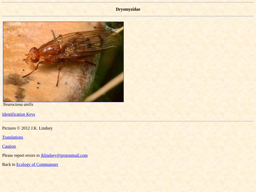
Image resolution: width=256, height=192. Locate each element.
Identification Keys (18, 114)
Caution (9, 146)
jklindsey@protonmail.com (64, 155)
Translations (12, 137)
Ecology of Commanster (37, 164)
